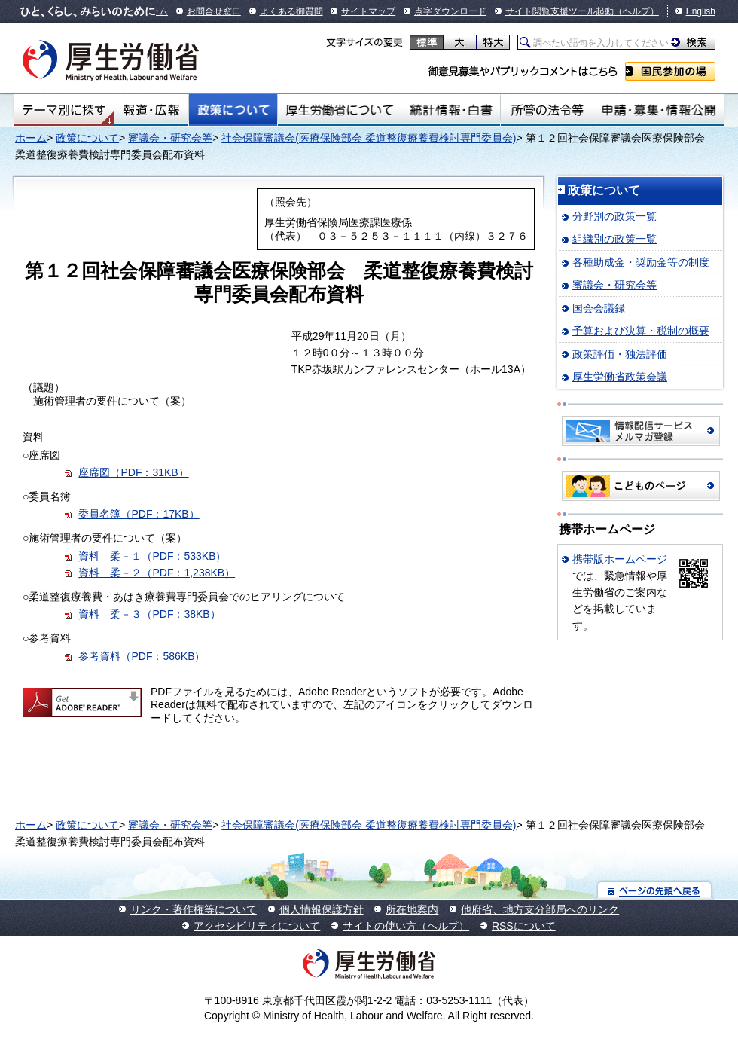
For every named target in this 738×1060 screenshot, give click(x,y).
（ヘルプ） (636, 11)
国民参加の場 (670, 71)
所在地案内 (412, 909)
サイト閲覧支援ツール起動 (559, 11)
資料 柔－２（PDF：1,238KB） (156, 573)
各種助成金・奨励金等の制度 (640, 262)
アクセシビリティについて (257, 926)
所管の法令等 (546, 110)
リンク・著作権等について (193, 909)
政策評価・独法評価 (619, 354)
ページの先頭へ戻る (654, 890)
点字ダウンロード (450, 11)
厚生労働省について (339, 110)
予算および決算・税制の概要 (640, 331)
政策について (233, 110)
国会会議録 (598, 308)
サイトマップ (368, 11)
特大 (493, 42)
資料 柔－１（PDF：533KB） (152, 556)
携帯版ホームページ (619, 559)
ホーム (31, 138)
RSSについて (524, 926)
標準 (426, 42)
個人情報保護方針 (321, 909)
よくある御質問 (291, 11)
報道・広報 (151, 110)
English (700, 11)
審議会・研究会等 (170, 138)
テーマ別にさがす (64, 110)
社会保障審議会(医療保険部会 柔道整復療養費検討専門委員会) (368, 138)
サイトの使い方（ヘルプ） (406, 926)
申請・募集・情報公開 (658, 110)
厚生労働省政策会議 (619, 377)
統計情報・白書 (450, 110)
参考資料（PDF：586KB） (141, 656)
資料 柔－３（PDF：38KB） (149, 614)
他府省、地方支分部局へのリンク (540, 909)
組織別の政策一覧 (614, 239)
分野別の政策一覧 (614, 216)
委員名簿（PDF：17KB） (138, 514)
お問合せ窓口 (214, 11)
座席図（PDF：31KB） (133, 472)
